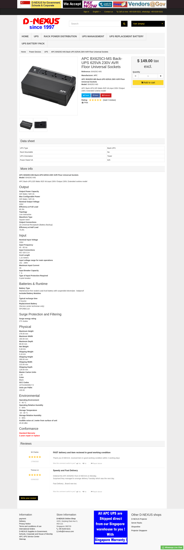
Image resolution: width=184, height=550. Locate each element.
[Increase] (160, 76)
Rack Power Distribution (60, 36)
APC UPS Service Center (29, 537)
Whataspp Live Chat (172, 547)
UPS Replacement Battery (126, 36)
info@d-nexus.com (66, 531)
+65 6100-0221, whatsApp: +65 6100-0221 (146, 12)
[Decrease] (135, 76)
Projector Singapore (139, 530)
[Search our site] (95, 24)
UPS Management (93, 36)
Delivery (22, 521)
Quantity (136, 72)
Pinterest (106, 95)
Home (25, 36)
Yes (78, 463)
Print (85, 103)
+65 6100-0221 (64, 529)
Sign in (86, 12)
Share (95, 95)
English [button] (97, 12)
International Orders (27, 529)
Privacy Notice (25, 524)
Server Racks (136, 523)
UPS (36, 36)
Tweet (86, 95)
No (84, 463)
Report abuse (96, 463)
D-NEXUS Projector (139, 519)
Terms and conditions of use (30, 526)
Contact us (108, 12)
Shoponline (135, 527)
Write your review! (28, 498)
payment (22, 519)
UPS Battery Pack (33, 43)
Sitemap (22, 539)
